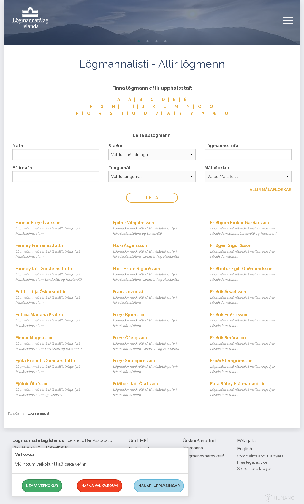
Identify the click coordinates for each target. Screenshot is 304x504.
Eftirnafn (22, 167)
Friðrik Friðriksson (253, 320)
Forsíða (13, 414)
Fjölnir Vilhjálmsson (156, 228)
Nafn (17, 145)
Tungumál (119, 167)
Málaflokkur (217, 167)
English (244, 448)
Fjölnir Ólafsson (58, 389)
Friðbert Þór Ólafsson (156, 389)
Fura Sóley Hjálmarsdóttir (253, 389)
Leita (152, 197)
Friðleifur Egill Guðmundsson (253, 274)
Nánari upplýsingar (159, 486)
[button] (291, 26)
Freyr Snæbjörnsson (156, 366)
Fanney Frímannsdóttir (58, 251)
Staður (115, 145)
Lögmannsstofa (221, 145)
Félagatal (247, 440)
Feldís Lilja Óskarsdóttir (58, 297)
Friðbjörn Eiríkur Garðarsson (253, 228)
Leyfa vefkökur (42, 486)
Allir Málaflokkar (271, 189)
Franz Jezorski (156, 297)
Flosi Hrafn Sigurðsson (156, 274)
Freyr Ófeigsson (156, 343)
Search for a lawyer (254, 468)
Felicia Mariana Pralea (58, 320)
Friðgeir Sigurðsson (253, 251)
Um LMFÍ (138, 440)
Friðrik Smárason (253, 343)
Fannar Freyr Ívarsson (58, 228)
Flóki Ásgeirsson (156, 251)
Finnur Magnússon (58, 343)
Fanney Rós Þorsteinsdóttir (58, 274)
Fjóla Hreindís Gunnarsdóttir (58, 366)
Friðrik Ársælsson (253, 297)
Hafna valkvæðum (99, 486)
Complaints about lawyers (260, 456)
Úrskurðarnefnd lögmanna (199, 444)
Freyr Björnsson (156, 320)
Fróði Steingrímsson (253, 366)
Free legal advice (252, 462)
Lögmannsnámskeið (204, 456)
